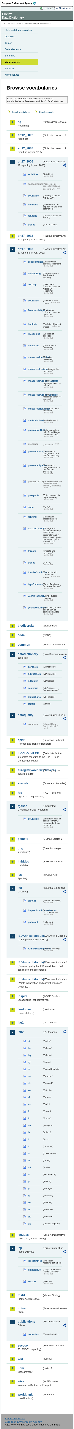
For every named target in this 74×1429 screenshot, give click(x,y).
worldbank (25, 1394)
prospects (33, 495)
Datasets (10, 36)
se (29, 1202)
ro (29, 1195)
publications (26, 1321)
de (29, 1076)
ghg (20, 848)
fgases (22, 806)
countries (33, 195)
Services (9, 68)
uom (21, 1368)
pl (29, 1181)
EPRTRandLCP (28, 753)
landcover (25, 1009)
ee (29, 1090)
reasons (32, 215)
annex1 (32, 900)
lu (29, 1153)
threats (32, 551)
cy (29, 1062)
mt (29, 1167)
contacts (33, 666)
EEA (20, 3)
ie (29, 1132)
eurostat (23, 783)
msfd (21, 1295)
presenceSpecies (35, 465)
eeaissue (33, 688)
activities (33, 174)
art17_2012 (25, 235)
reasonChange (35, 528)
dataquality (25, 715)
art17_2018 (25, 249)
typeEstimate (35, 584)
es (29, 1104)
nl (29, 1174)
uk (29, 1223)
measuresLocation (35, 369)
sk (29, 1216)
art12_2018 (25, 148)
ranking (32, 516)
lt (28, 1146)
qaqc (31, 507)
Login (46, 8)
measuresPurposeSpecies (35, 394)
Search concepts (46, 112)
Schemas (10, 55)
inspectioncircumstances (35, 910)
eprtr (21, 740)
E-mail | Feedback (15, 1418)
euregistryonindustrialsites (30, 770)
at (29, 1041)
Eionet (18, 24)
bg (29, 1055)
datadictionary (28, 654)
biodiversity (26, 625)
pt (29, 1188)
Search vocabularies (21, 112)
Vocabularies (12, 62)
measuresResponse (35, 408)
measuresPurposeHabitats (35, 380)
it (28, 1139)
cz (29, 1069)
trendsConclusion (35, 572)
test (20, 1358)
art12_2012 (25, 135)
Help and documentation (18, 30)
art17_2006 (25, 161)
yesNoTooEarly (35, 596)
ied (20, 887)
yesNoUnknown (35, 607)
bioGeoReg (34, 273)
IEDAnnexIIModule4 (30, 979)
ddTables (33, 681)
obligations (34, 697)
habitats (32, 324)
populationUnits (35, 430)
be (29, 1048)
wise (21, 1381)
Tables (8, 43)
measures (33, 345)
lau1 (21, 1022)
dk (29, 1083)
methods (33, 204)
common (24, 644)
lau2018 (23, 1234)
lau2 (21, 1032)
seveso (23, 1345)
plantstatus (34, 1269)
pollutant (33, 922)
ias (20, 874)
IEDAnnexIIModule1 (30, 935)
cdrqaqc (32, 284)
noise (22, 1308)
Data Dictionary (30, 24)
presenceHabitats (35, 451)
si (29, 1209)
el (29, 1097)
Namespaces (12, 74)
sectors (32, 1281)
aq (19, 122)
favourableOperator (35, 310)
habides (23, 861)
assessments (35, 261)
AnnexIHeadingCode (35, 948)
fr (29, 1118)
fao (20, 792)
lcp (20, 1248)
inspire (22, 996)
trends (31, 224)
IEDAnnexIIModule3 (30, 962)
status (31, 703)
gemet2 (23, 838)
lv (29, 1160)
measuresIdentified (35, 357)
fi (28, 1111)
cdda (21, 635)
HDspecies (34, 333)
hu (29, 1125)
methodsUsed (35, 420)
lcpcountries (35, 1260)
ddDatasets (34, 674)
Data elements (13, 49)
